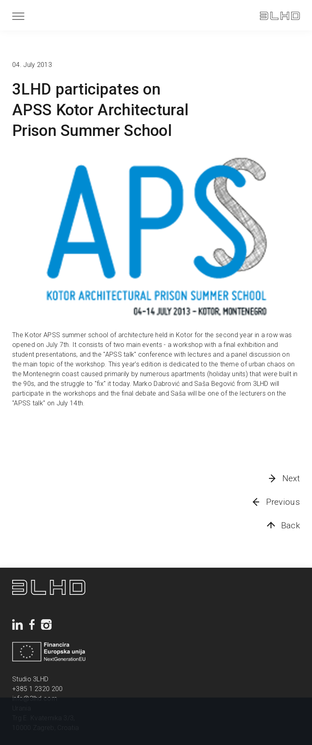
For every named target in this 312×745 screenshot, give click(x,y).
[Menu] (18, 16)
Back (290, 525)
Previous (283, 502)
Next (291, 478)
